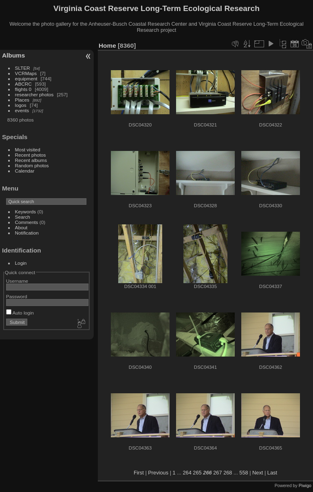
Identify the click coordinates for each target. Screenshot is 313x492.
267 (217, 473)
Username (17, 281)
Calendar (25, 170)
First (139, 473)
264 (187, 473)
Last (272, 473)
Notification (27, 232)
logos (20, 105)
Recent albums (31, 160)
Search (22, 216)
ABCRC (23, 83)
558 (243, 473)
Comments (26, 222)
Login (21, 263)
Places (22, 99)
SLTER (22, 68)
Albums (13, 55)
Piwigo (305, 485)
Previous (158, 473)
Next (257, 473)
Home (107, 45)
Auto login (20, 312)
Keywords (25, 211)
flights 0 (23, 89)
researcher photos (34, 94)
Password (16, 296)
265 (197, 473)
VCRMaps (26, 73)
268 (227, 473)
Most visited (27, 149)
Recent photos (30, 154)
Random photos (32, 165)
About (21, 227)
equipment (26, 78)
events (22, 110)
